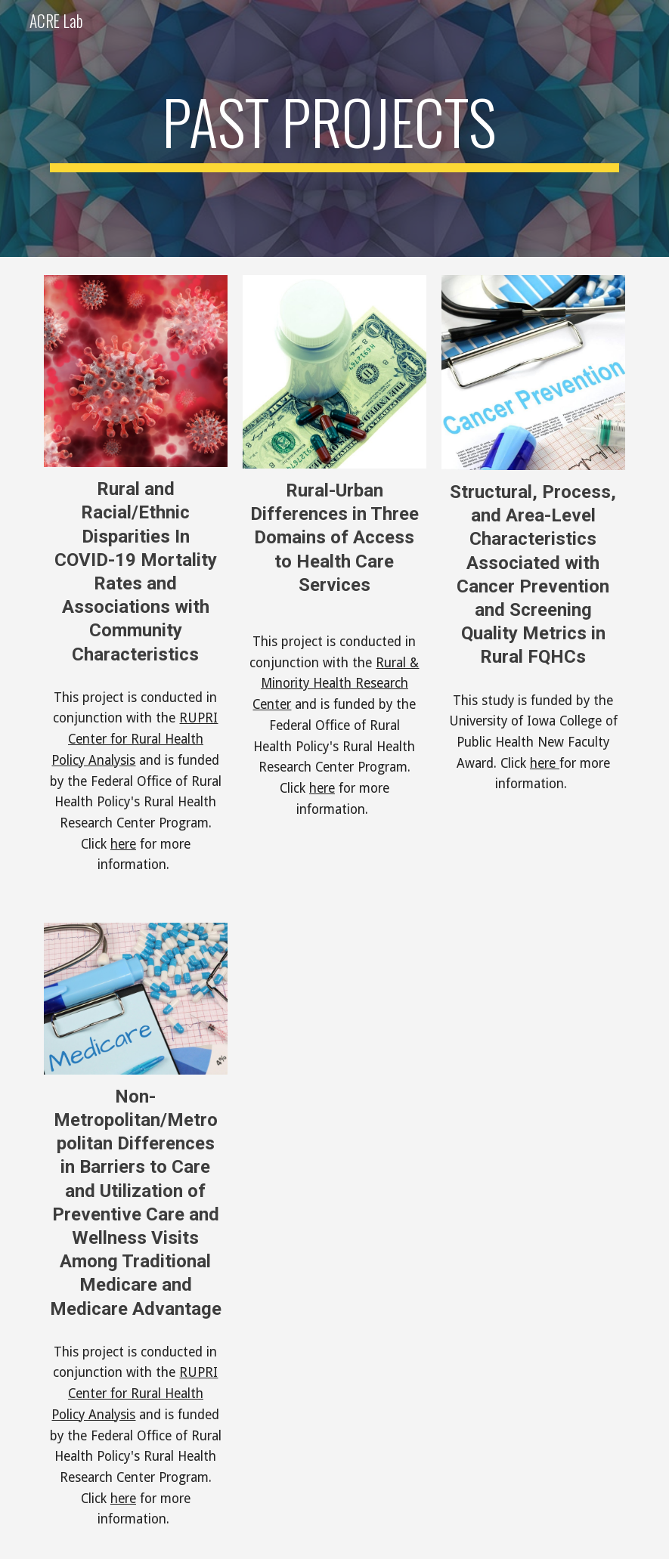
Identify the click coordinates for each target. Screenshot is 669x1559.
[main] (334, 128)
